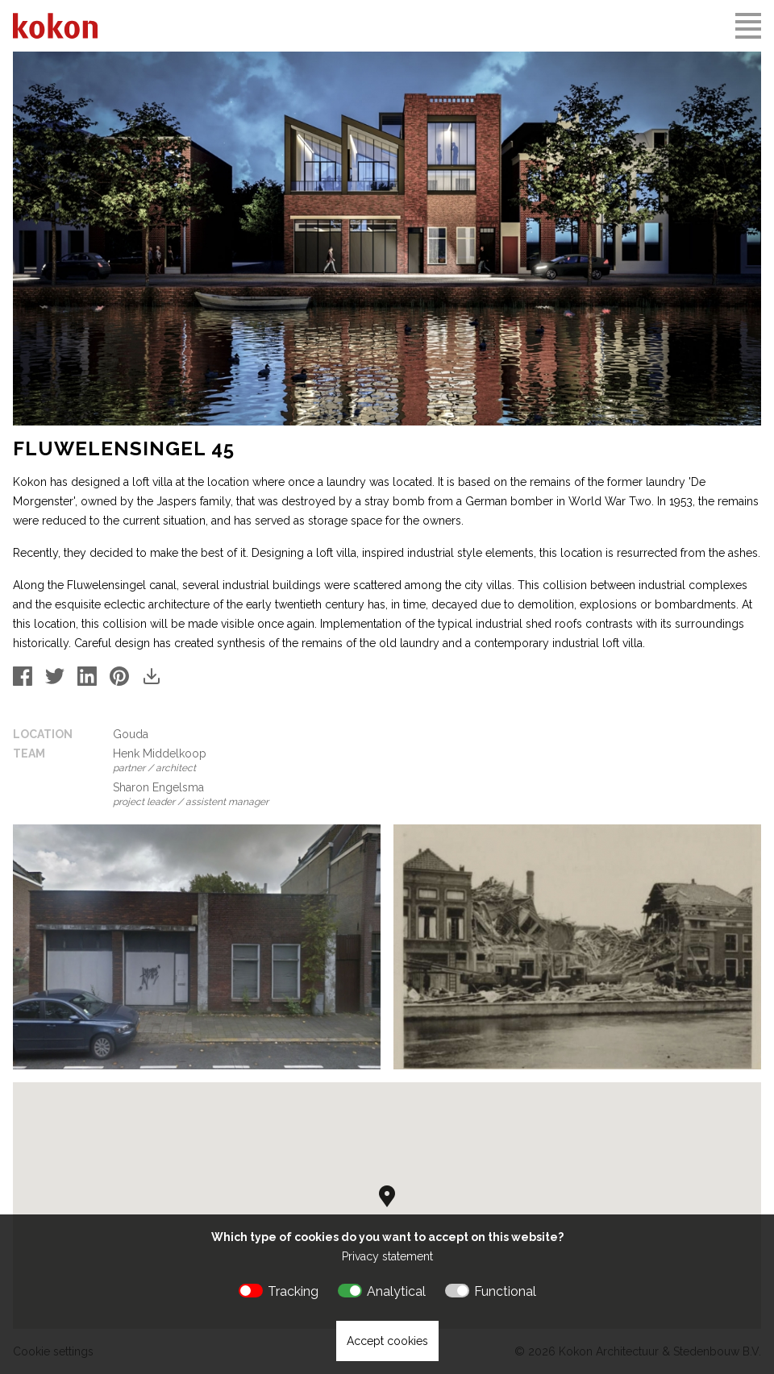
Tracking (293, 1291)
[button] (387, 1196)
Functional (505, 1291)
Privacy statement (387, 1256)
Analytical (396, 1291)
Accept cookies (387, 1341)
